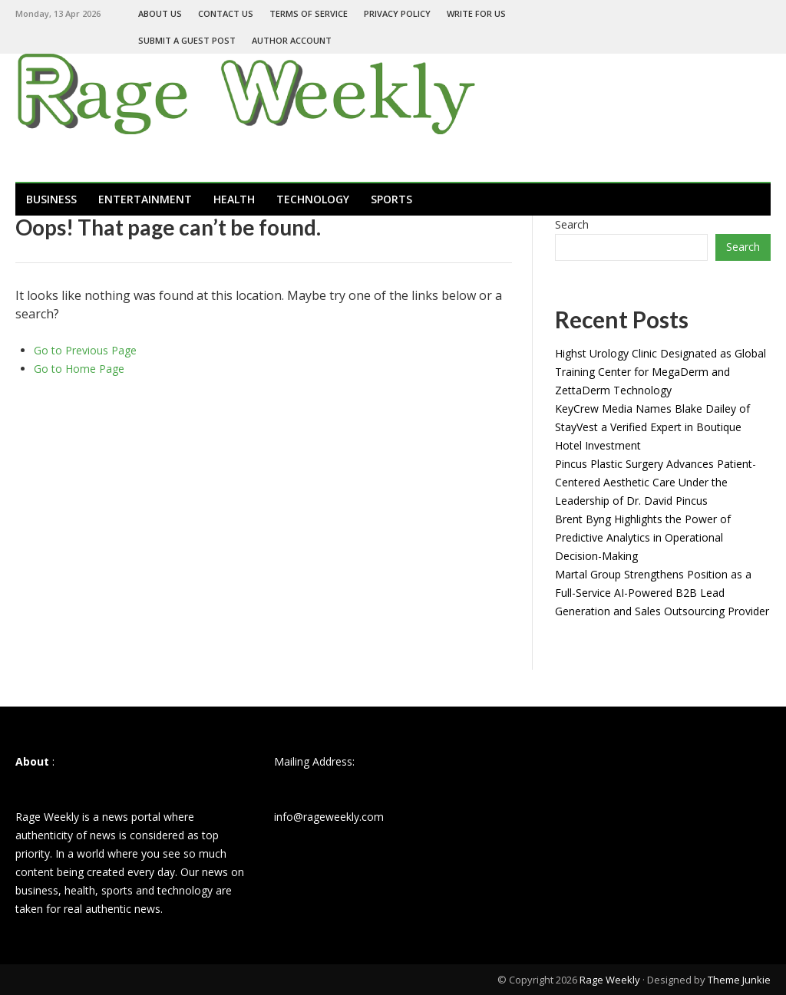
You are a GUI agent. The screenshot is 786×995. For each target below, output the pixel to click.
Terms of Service (308, 13)
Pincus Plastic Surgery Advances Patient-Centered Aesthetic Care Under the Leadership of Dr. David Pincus (655, 482)
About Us (160, 13)
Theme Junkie (739, 980)
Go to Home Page (79, 368)
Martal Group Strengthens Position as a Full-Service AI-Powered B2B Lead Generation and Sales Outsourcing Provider (662, 592)
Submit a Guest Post (187, 40)
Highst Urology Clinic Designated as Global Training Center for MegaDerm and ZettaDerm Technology (660, 371)
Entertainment (145, 199)
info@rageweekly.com (329, 816)
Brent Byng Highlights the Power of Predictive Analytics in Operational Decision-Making (643, 537)
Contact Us (225, 13)
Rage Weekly (610, 980)
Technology (312, 199)
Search (572, 224)
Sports (391, 199)
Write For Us (476, 13)
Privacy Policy (397, 13)
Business (51, 199)
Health (234, 199)
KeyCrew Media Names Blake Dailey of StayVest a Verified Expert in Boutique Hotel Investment (652, 427)
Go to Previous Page (85, 350)
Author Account (292, 40)
